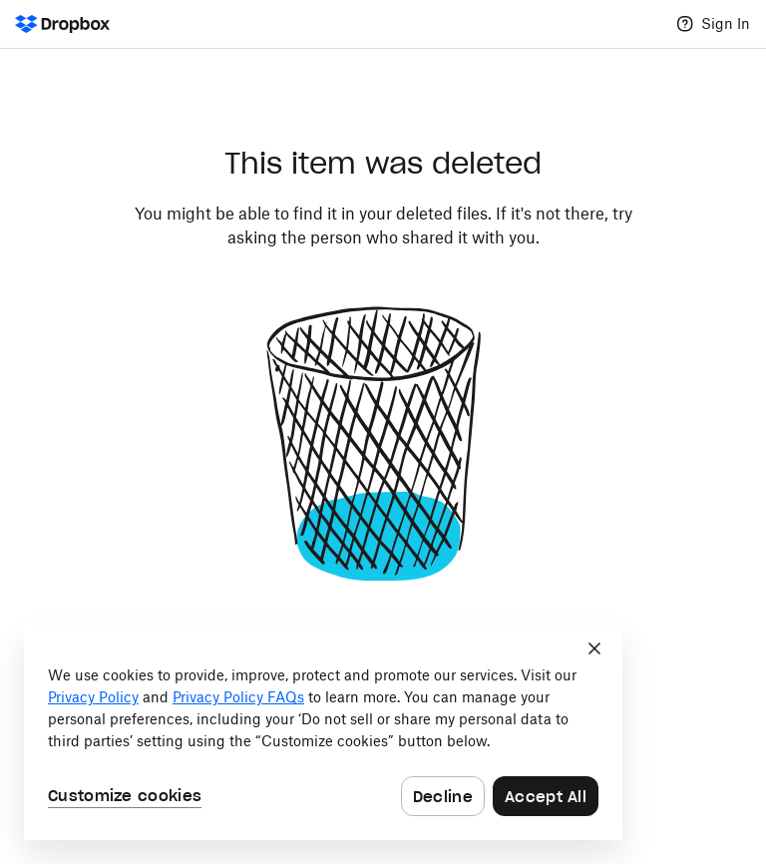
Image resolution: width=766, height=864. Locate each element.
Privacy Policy (93, 696)
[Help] (685, 24)
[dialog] (323, 732)
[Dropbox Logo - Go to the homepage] (62, 24)
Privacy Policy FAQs (238, 696)
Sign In (725, 23)
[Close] (594, 648)
